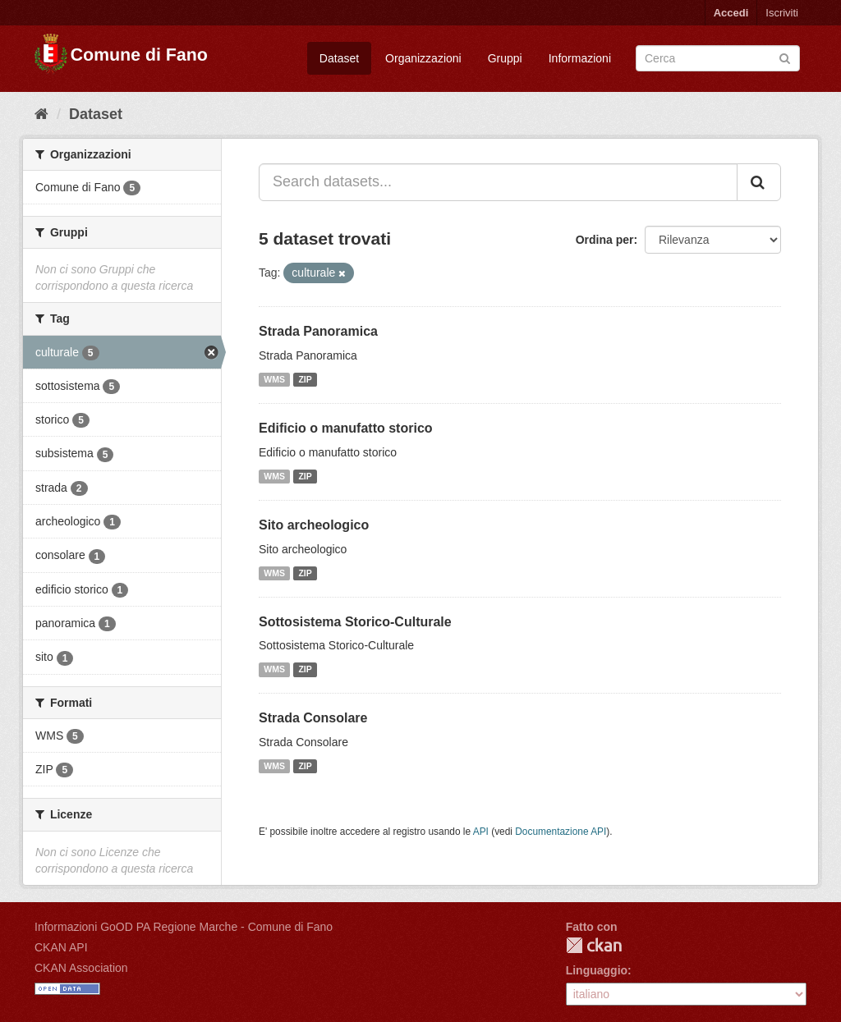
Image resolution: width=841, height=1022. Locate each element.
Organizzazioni (423, 58)
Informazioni (580, 58)
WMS (274, 379)
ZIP (304, 379)
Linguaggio (596, 970)
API (481, 831)
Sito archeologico (314, 525)
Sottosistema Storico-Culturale (355, 622)
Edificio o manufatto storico (346, 428)
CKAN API (61, 947)
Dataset (339, 58)
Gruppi (505, 58)
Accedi (731, 13)
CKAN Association (81, 967)
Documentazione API (560, 831)
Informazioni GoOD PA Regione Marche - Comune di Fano (183, 926)
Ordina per (605, 239)
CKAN (594, 945)
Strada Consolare (313, 718)
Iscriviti (781, 13)
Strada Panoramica (318, 331)
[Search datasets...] (498, 182)
